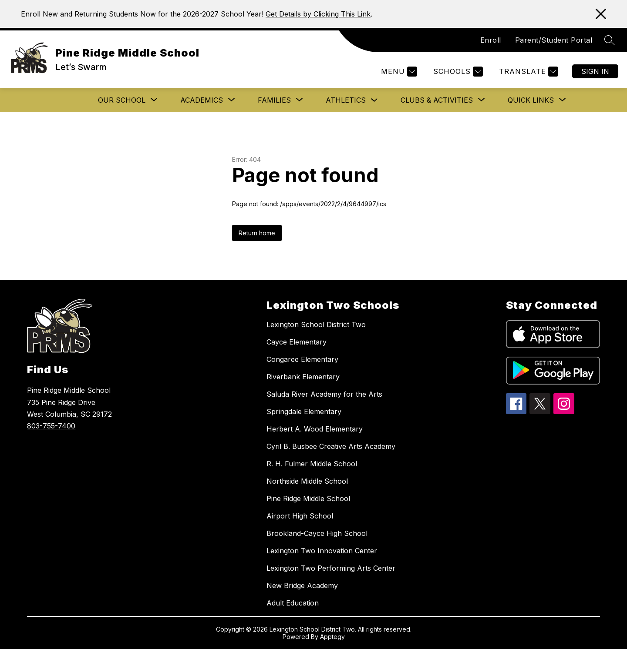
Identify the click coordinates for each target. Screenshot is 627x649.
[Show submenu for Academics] (201, 100)
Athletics (346, 100)
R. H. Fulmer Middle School (311, 463)
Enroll (490, 40)
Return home (257, 233)
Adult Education (292, 603)
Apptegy (332, 636)
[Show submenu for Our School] (121, 100)
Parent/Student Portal (554, 40)
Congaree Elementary (302, 359)
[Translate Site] (527, 71)
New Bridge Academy (302, 585)
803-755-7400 (51, 426)
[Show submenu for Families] (274, 100)
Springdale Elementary (303, 411)
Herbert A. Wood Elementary (314, 429)
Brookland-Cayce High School (316, 533)
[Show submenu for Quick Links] (531, 100)
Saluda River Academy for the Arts (324, 394)
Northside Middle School (307, 481)
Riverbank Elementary (303, 376)
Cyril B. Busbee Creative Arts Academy (330, 446)
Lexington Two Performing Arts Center (330, 568)
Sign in (595, 71)
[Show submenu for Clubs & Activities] (437, 100)
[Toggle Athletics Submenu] (374, 100)
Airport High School (299, 516)
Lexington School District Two (316, 324)
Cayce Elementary (296, 342)
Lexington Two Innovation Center (321, 550)
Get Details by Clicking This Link (318, 14)
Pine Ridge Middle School (308, 498)
